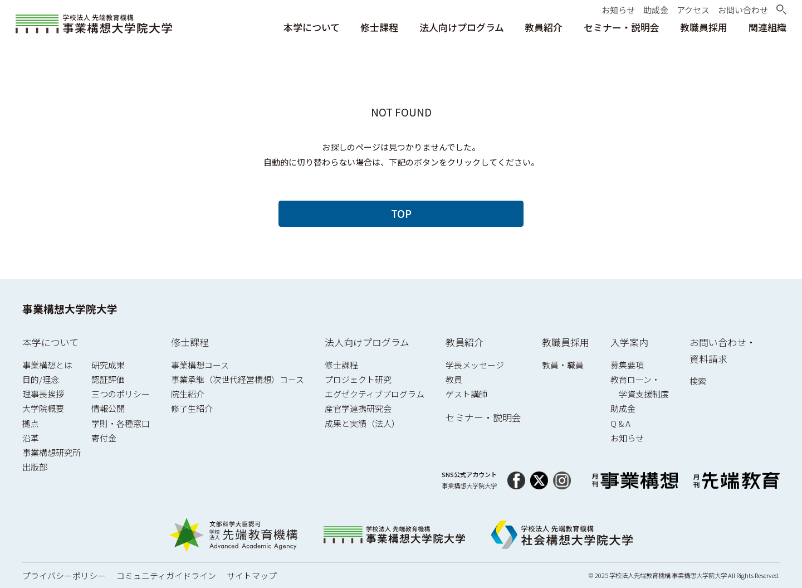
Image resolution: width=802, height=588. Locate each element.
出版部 (34, 467)
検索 (697, 381)
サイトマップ (252, 575)
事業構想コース (200, 365)
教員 (454, 379)
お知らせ (627, 438)
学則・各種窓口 (120, 423)
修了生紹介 (192, 408)
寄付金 (103, 438)
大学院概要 (43, 408)
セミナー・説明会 (483, 417)
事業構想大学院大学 (70, 308)
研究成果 (108, 365)
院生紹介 (187, 394)
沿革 (30, 438)
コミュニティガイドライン (166, 575)
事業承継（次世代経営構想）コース (237, 379)
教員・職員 (563, 365)
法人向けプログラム (367, 342)
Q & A (620, 423)
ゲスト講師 (466, 394)
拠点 (30, 423)
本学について (50, 342)
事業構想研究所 (51, 452)
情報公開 (108, 408)
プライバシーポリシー (64, 575)
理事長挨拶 (43, 394)
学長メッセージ (475, 365)
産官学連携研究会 (358, 408)
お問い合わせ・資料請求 (722, 350)
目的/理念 (40, 379)
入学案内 (629, 342)
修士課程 (190, 342)
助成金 (622, 408)
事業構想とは (47, 365)
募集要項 (627, 365)
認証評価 (108, 379)
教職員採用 (565, 342)
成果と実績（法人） (362, 423)
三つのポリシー (120, 394)
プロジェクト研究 (358, 379)
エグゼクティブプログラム (374, 394)
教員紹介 (464, 342)
